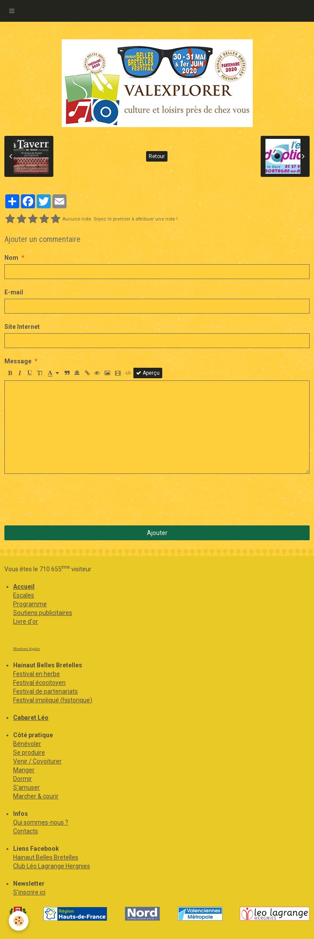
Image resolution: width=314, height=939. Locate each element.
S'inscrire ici (29, 892)
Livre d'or (25, 621)
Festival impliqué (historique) (52, 700)
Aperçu (148, 373)
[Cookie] (18, 921)
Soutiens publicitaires (42, 612)
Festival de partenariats (45, 691)
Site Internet (22, 326)
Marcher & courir (36, 796)
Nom (11, 257)
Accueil (24, 586)
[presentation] (70, 500)
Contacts (25, 831)
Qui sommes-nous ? (40, 822)
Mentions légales (26, 648)
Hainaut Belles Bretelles (45, 857)
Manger (24, 769)
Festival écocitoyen (39, 682)
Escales (23, 595)
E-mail (13, 292)
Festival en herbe (36, 673)
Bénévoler (27, 743)
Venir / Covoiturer (37, 761)
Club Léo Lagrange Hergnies (51, 866)
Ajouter (157, 532)
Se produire (29, 752)
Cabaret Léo (31, 717)
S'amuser (26, 787)
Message (17, 361)
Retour (157, 156)
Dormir (22, 778)
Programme (30, 604)
